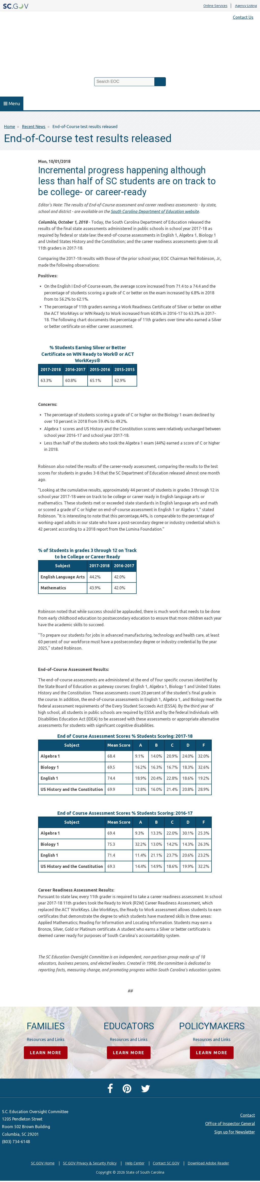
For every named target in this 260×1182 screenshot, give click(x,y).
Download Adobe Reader (208, 1163)
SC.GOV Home (43, 1163)
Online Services (215, 6)
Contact (247, 1116)
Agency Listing (246, 6)
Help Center (134, 1163)
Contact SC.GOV (166, 1163)
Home (9, 126)
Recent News (33, 126)
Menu (12, 103)
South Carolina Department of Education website (155, 211)
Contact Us (243, 17)
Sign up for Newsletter (234, 1132)
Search (160, 81)
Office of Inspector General (230, 1124)
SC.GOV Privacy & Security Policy (90, 1163)
